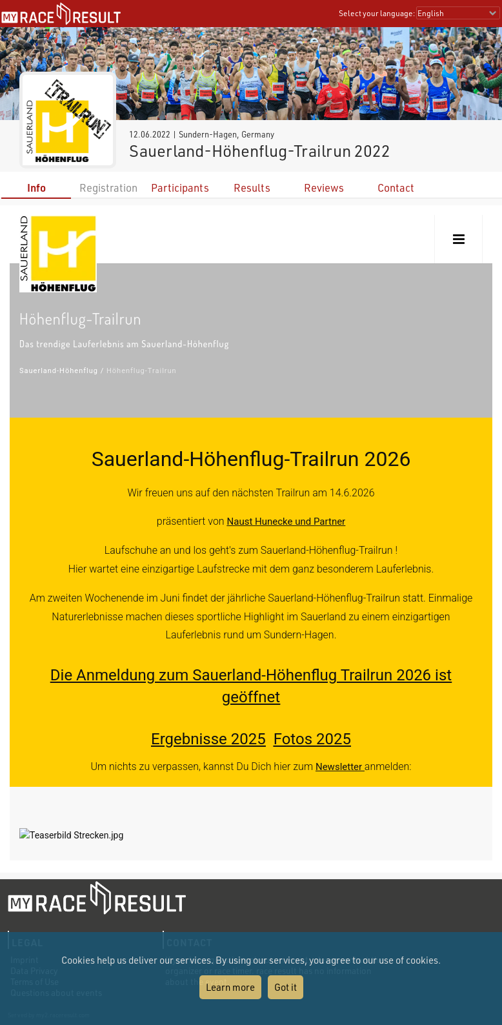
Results (252, 187)
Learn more (230, 986)
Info (36, 187)
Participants (180, 187)
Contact (395, 187)
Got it (285, 986)
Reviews (324, 187)
